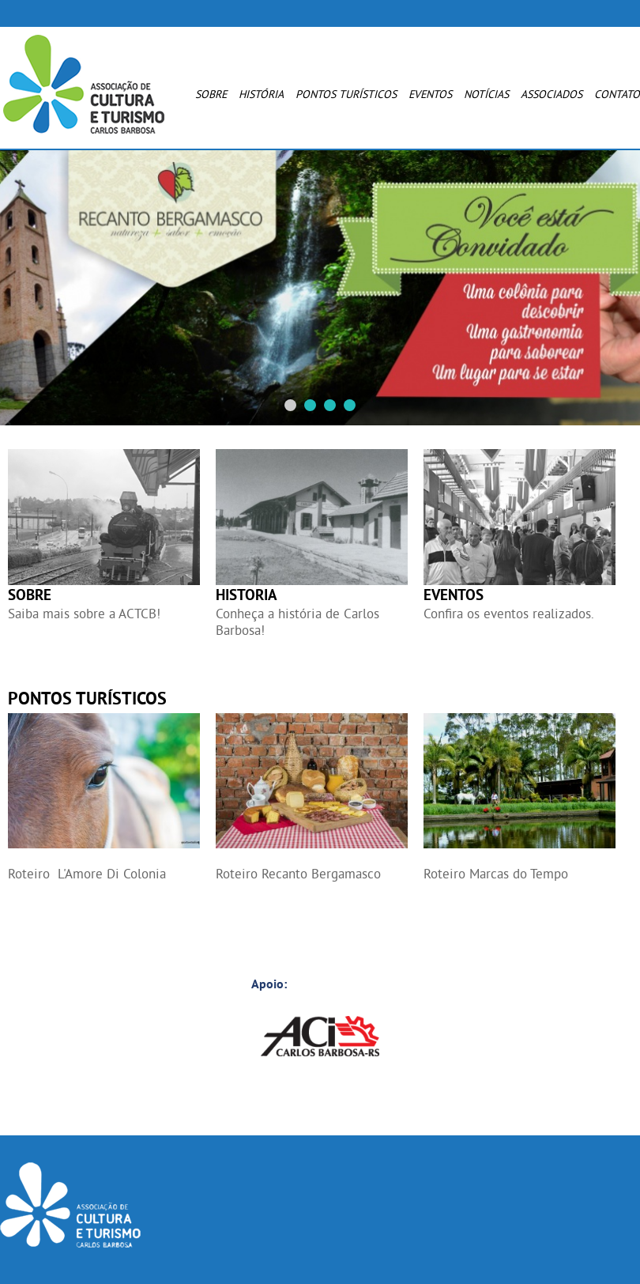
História (261, 94)
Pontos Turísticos (346, 94)
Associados (551, 94)
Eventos (430, 94)
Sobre (211, 94)
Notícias (486, 94)
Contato (617, 94)
